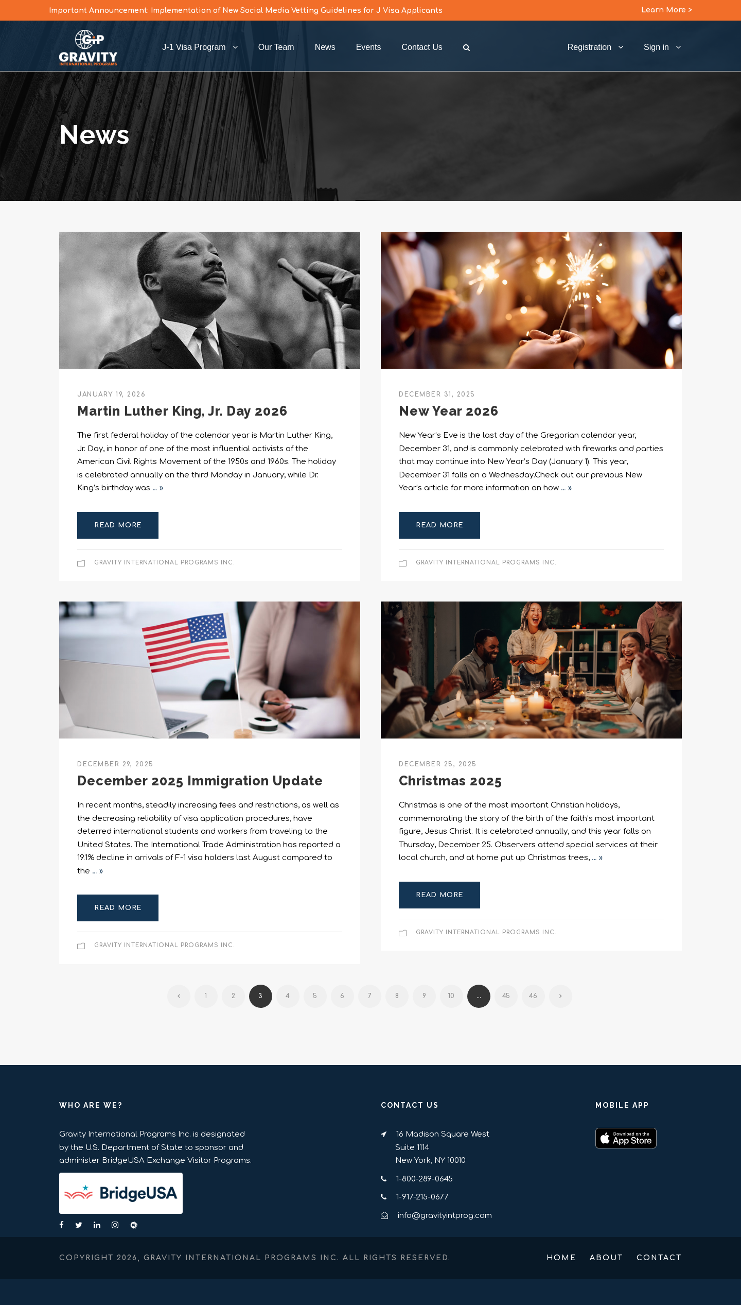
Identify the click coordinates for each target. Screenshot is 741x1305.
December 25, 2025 (438, 764)
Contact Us (422, 47)
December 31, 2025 (437, 394)
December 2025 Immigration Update (200, 780)
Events (368, 47)
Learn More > (666, 10)
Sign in (656, 47)
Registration (589, 47)
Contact (659, 1258)
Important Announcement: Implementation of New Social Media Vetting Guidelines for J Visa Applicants (246, 10)
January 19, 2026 (111, 394)
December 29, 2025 (115, 764)
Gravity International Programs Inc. (164, 562)
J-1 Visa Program (193, 47)
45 (506, 996)
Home (561, 1258)
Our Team (276, 47)
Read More (118, 525)
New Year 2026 (449, 411)
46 (533, 996)
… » (157, 488)
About (606, 1258)
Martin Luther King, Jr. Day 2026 (182, 411)
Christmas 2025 (450, 780)
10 (451, 996)
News (325, 47)
